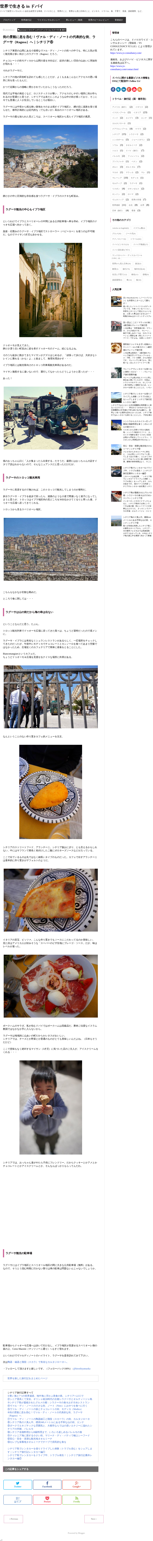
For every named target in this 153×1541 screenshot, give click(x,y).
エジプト (129, 117)
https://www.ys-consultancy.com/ (126, 52)
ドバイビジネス (120, 244)
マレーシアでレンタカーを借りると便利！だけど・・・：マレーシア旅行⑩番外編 (137, 371)
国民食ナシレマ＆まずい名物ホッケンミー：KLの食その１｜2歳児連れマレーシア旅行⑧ (137, 346)
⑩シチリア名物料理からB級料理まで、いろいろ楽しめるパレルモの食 (45, 1431)
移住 (134, 274)
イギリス (139, 106)
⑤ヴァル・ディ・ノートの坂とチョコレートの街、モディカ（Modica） (45, 1408)
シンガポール (118, 139)
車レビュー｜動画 (74, 19)
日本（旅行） (118, 210)
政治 (138, 263)
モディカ (134, 177)
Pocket (47, 1499)
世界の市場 (136, 199)
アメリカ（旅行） (120, 106)
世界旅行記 (26, 19)
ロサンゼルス (133, 188)
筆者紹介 (119, 19)
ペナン (134, 161)
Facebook (47, 1484)
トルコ (115, 150)
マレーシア (117, 177)
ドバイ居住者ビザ (121, 249)
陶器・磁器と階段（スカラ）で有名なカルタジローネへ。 (38, 1361)
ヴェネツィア (118, 199)
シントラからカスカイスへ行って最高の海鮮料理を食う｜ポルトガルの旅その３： (137, 423)
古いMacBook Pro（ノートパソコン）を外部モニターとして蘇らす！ (137, 300)
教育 (115, 268)
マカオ (115, 172)
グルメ (116, 233)
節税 (146, 274)
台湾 (142, 204)
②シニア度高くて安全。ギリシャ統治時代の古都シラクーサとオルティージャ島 (50, 1398)
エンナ (144, 117)
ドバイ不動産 (140, 244)
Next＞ (94, 1518)
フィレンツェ (133, 155)
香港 (133, 210)
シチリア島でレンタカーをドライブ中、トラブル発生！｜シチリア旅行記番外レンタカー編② (137, 470)
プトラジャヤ (118, 161)
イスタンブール (119, 112)
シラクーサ (133, 134)
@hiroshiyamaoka (81, 1368)
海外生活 (139, 268)
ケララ (138, 128)
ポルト (115, 166)
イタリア (137, 112)
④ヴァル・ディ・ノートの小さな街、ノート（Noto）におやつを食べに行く (48, 1405)
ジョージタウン (138, 139)
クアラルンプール (120, 128)
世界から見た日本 (121, 263)
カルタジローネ (119, 123)
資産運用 (117, 279)
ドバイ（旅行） (132, 150)
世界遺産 (116, 204)
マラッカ (129, 172)
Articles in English (120, 227)
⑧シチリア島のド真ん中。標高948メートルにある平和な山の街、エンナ (46, 1421)
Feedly (76, 1499)
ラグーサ (133, 183)
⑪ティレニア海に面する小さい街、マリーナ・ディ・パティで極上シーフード (49, 1434)
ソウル (115, 144)
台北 (131, 204)
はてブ (17, 1499)
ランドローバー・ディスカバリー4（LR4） (126, 256)
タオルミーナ (131, 144)
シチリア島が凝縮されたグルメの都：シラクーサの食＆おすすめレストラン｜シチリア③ (137, 495)
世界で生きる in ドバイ (21, 6)
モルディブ (117, 183)
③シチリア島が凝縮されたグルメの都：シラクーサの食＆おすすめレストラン (49, 1401)
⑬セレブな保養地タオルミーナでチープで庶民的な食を (37, 1441)
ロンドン (116, 193)
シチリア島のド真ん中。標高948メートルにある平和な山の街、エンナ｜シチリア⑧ (137, 519)
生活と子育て (119, 274)
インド (115, 117)
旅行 (126, 268)
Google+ (77, 1484)
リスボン (116, 188)
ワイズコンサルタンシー (48, 19)
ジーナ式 (130, 233)
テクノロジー (119, 238)
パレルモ (116, 155)
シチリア (116, 134)
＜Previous (13, 1518)
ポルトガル (130, 166)
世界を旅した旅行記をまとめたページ (28, 1377)
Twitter (17, 1484)
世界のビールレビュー (98, 19)
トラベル (135, 238)
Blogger (81, 1532)
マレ (143, 172)
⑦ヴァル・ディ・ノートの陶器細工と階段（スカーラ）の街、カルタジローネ (49, 1418)
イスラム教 (139, 227)
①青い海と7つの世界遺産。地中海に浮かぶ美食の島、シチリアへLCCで (46, 1395)
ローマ (130, 193)
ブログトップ (9, 19)
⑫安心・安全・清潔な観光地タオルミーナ (30, 1438)
